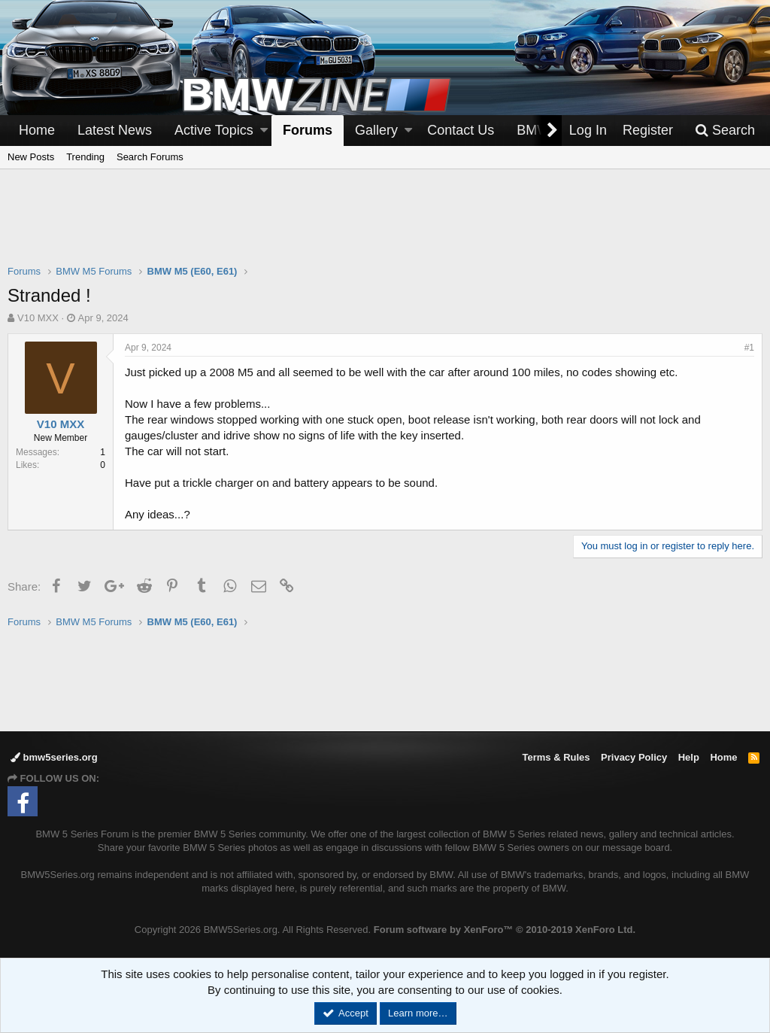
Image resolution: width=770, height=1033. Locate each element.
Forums (307, 130)
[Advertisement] (385, 226)
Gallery (376, 130)
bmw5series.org (54, 757)
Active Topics (213, 130)
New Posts (31, 157)
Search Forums (150, 157)
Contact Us (460, 130)
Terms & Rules (556, 757)
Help (688, 757)
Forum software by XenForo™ (504, 929)
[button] (263, 130)
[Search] (724, 130)
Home (37, 130)
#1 (749, 347)
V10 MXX (38, 318)
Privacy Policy (634, 757)
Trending (85, 157)
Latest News (114, 130)
